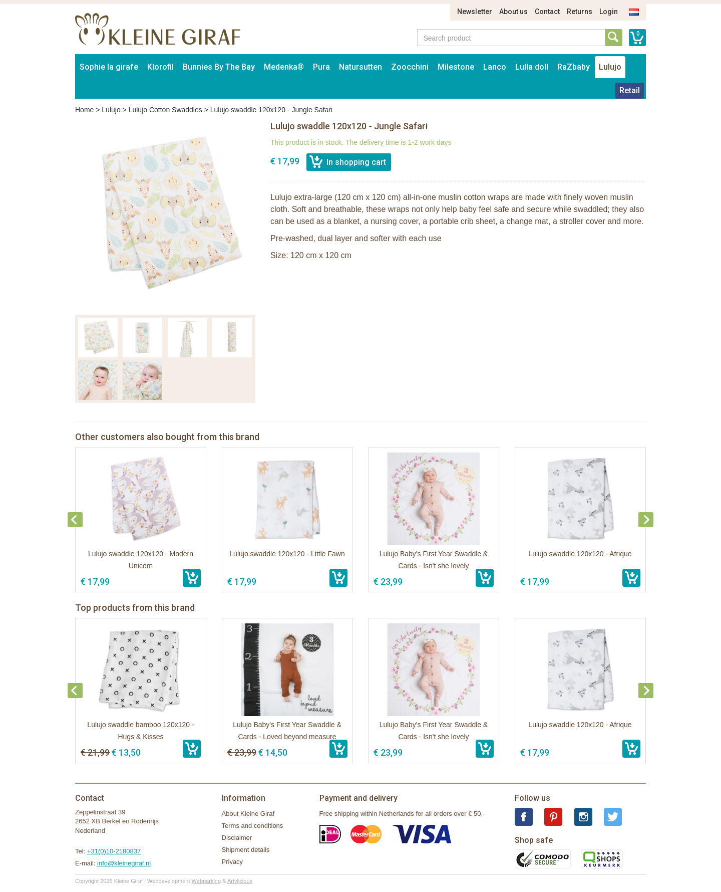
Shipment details (246, 849)
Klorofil (160, 67)
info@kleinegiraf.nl (124, 863)
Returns (579, 12)
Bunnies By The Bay (219, 67)
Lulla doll (531, 67)
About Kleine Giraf (248, 813)
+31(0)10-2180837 (114, 851)
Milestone (456, 67)
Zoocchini (410, 67)
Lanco (494, 67)
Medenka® (284, 67)
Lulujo (610, 67)
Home (84, 110)
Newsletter (474, 12)
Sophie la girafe (109, 67)
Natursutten (360, 67)
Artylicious (239, 881)
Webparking (206, 881)
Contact (547, 12)
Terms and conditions (252, 825)
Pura (321, 67)
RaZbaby (573, 67)
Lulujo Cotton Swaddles (165, 110)
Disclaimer (237, 837)
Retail (629, 90)
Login (608, 12)
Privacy (232, 861)
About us (513, 12)
